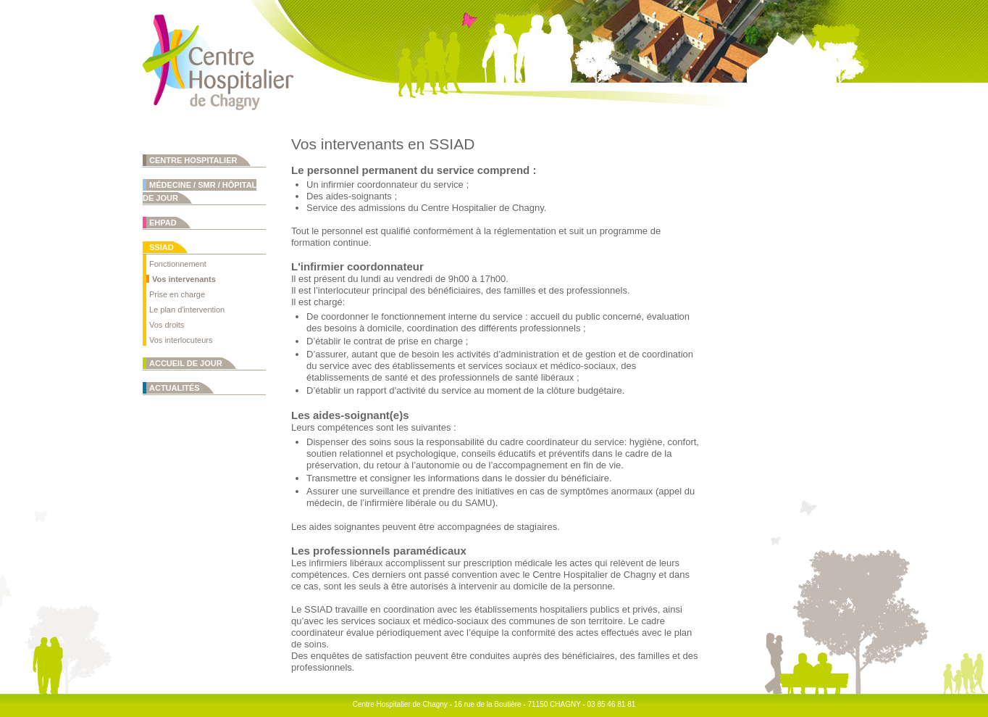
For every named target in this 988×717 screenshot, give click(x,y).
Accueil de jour (185, 363)
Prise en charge (177, 294)
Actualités (174, 388)
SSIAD (161, 247)
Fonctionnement (177, 264)
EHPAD (163, 222)
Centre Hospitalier (193, 160)
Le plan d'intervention (187, 309)
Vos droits (166, 324)
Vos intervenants (184, 279)
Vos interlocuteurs (180, 340)
